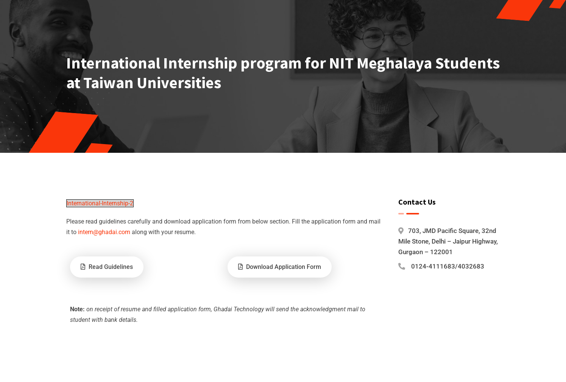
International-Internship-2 (100, 203)
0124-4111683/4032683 (447, 266)
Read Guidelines (107, 266)
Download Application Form (279, 266)
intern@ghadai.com (104, 232)
